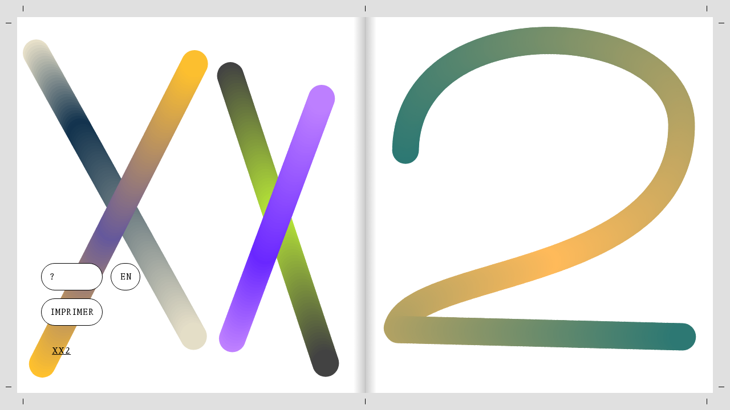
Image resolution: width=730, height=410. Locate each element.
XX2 (61, 351)
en (126, 277)
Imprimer (72, 313)
